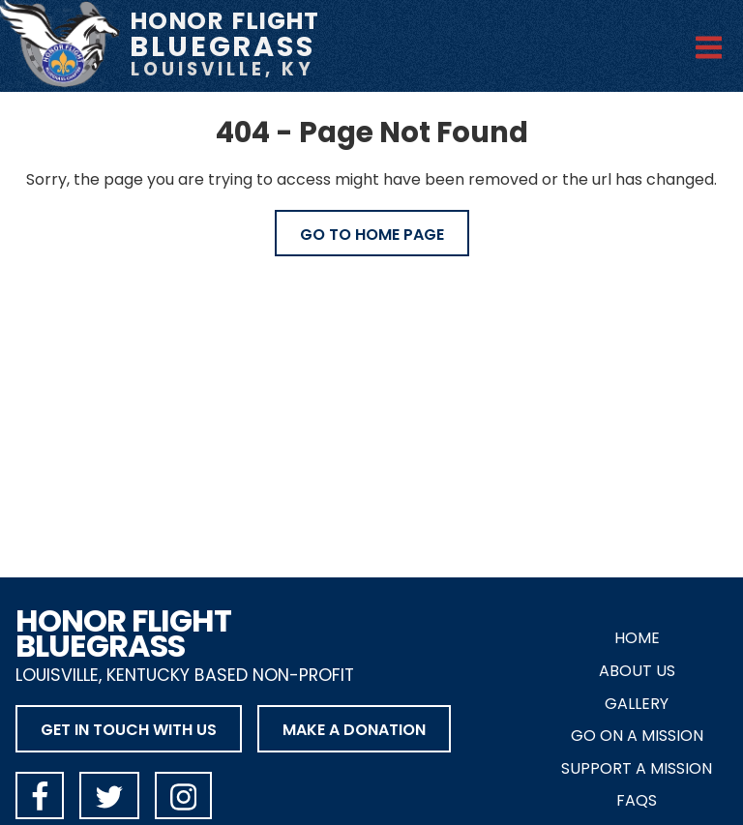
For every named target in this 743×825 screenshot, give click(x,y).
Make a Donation (354, 730)
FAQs (636, 800)
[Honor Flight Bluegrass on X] (109, 795)
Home (637, 638)
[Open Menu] (709, 44)
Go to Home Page (372, 234)
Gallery (637, 703)
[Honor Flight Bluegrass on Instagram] (183, 795)
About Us (637, 671)
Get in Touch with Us (129, 730)
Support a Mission (636, 768)
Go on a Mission (637, 735)
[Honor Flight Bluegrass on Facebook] (39, 795)
